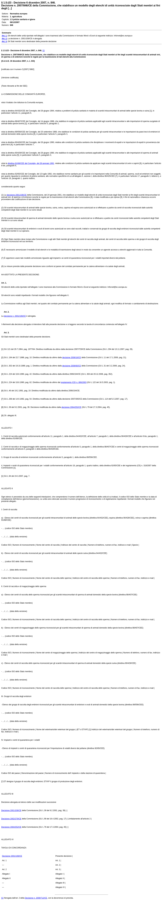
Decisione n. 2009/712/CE (36, 898)
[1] (44, 50)
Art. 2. (5, 312)
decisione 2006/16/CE (71, 357)
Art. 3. (5, 333)
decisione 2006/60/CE (71, 366)
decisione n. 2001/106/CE (15, 316)
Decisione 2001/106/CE (11, 810)
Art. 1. (4, 283)
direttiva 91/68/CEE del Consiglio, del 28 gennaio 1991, (31, 163)
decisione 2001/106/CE (17, 195)
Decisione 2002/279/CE (11, 819)
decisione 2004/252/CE (71, 407)
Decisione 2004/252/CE (11, 827)
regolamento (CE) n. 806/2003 (73, 382)
